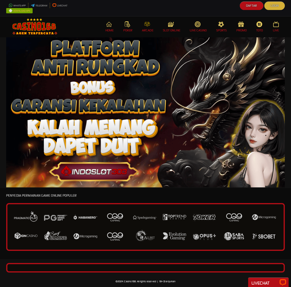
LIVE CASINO (198, 26)
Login (275, 6)
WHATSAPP (17, 5)
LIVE (276, 26)
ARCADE (147, 26)
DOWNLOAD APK (19, 11)
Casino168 (130, 281)
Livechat (268, 282)
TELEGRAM (39, 5)
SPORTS (221, 26)
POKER (128, 26)
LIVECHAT (60, 5)
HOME (109, 26)
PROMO (241, 26)
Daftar (251, 6)
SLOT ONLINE (171, 26)
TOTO (259, 26)
